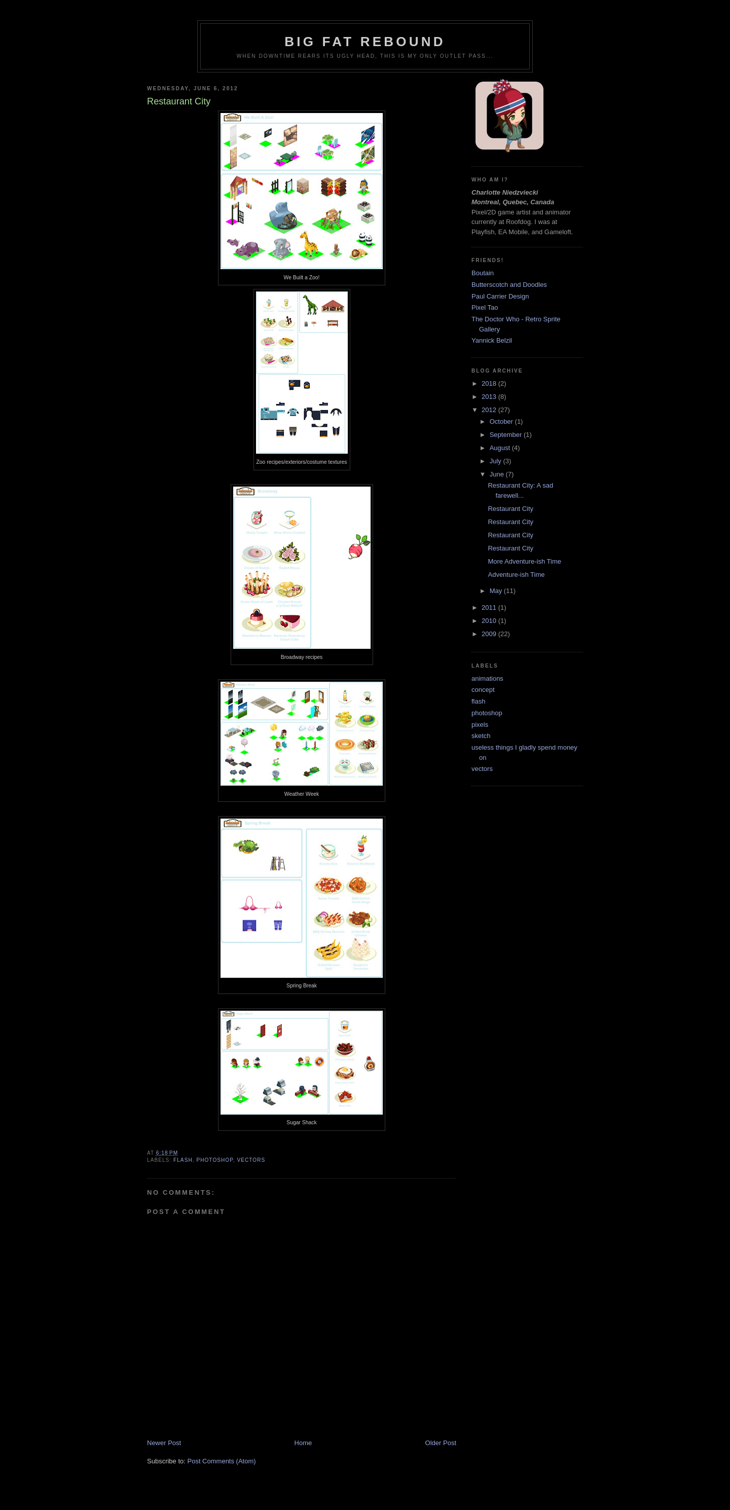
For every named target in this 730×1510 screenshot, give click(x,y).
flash (183, 1160)
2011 (490, 607)
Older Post (440, 1443)
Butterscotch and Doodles (509, 284)
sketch (481, 736)
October (502, 421)
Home (303, 1443)
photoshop (214, 1160)
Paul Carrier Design (500, 296)
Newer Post (164, 1443)
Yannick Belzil (491, 340)
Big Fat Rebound (364, 41)
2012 (490, 410)
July (496, 461)
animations (487, 678)
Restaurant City (510, 508)
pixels (479, 724)
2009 (490, 634)
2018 (490, 383)
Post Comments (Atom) (222, 1461)
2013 (490, 396)
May (497, 591)
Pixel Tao (484, 307)
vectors (251, 1160)
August (501, 448)
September (507, 434)
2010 (490, 620)
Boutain (482, 273)
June (498, 474)
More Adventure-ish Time (524, 561)
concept (483, 689)
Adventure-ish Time (516, 574)
